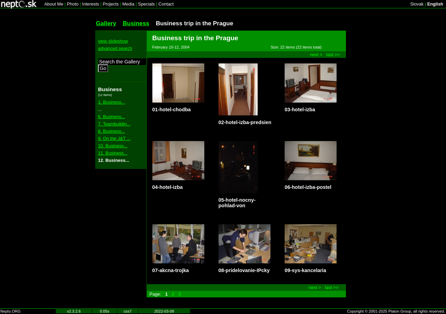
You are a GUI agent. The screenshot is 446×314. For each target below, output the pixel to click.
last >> (333, 54)
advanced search (115, 48)
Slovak (416, 4)
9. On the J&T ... (114, 138)
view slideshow (113, 41)
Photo (72, 4)
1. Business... (111, 102)
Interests (90, 4)
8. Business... (111, 131)
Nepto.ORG (10, 311)
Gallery (106, 23)
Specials (146, 4)
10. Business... (112, 145)
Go (103, 68)
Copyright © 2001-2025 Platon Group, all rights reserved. (396, 311)
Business (136, 23)
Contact (165, 4)
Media (128, 4)
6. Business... (111, 116)
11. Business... (112, 153)
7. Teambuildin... (114, 124)
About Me (53, 4)
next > (316, 54)
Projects (111, 4)
